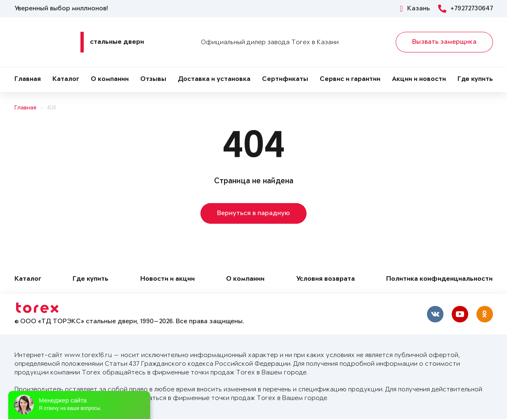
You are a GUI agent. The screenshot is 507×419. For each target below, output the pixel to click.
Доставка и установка (214, 79)
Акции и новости (419, 79)
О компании (110, 79)
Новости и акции (167, 279)
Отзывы (153, 79)
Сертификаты (285, 79)
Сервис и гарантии (350, 79)
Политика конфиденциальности (439, 279)
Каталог (65, 79)
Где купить (475, 79)
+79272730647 (465, 9)
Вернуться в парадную (253, 213)
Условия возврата (325, 279)
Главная (27, 79)
